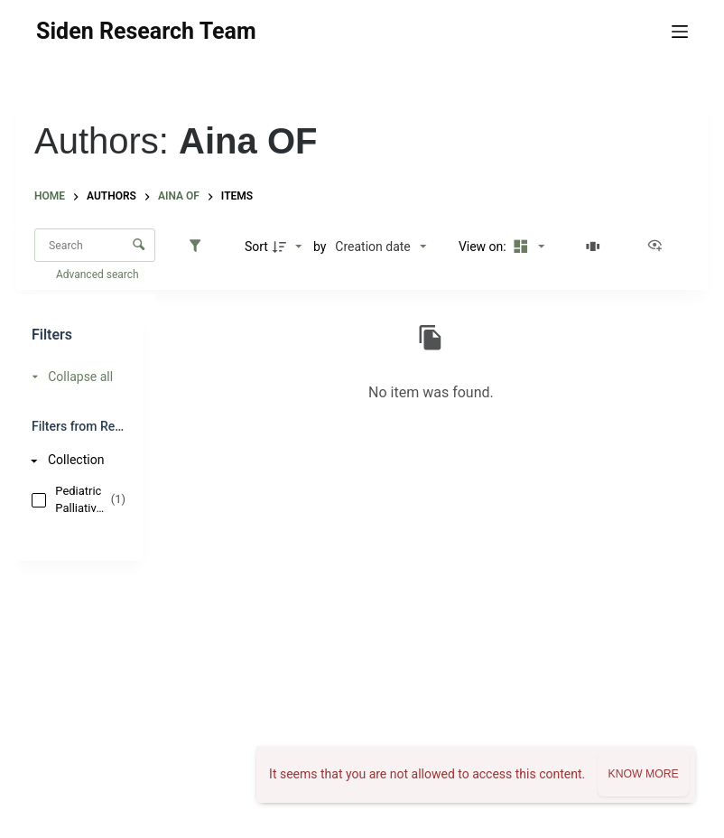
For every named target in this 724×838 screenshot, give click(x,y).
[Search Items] (94, 245)
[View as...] (659, 246)
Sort (256, 246)
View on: (484, 246)
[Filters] (199, 246)
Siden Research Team (145, 31)
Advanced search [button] (99, 274)
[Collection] (74, 460)
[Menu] (680, 31)
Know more (643, 774)
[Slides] (596, 246)
